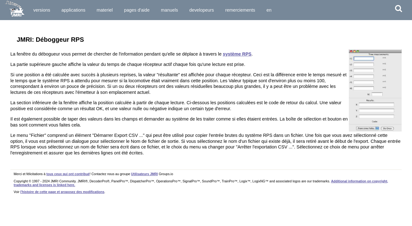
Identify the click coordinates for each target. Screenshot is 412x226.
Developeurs (201, 10)
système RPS (237, 53)
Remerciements (240, 10)
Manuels (169, 10)
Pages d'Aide (137, 10)
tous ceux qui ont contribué (68, 174)
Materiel (105, 10)
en (269, 10)
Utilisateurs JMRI (144, 174)
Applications (73, 10)
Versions (41, 10)
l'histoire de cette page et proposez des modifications (62, 192)
